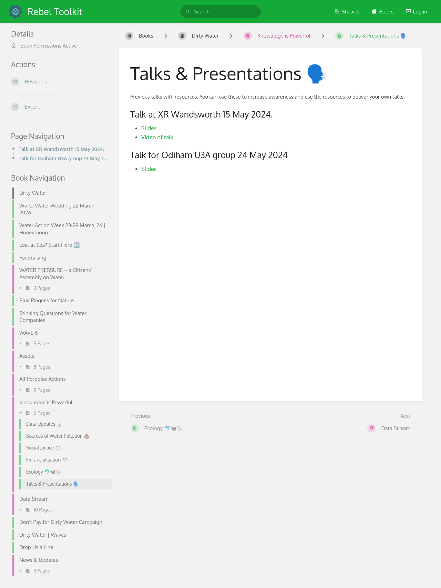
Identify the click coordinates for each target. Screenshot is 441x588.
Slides (149, 128)
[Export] (60, 107)
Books (382, 11)
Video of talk (157, 137)
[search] (220, 11)
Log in (416, 11)
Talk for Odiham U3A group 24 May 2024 (63, 158)
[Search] (188, 11)
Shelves (347, 11)
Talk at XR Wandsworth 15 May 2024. (61, 149)
